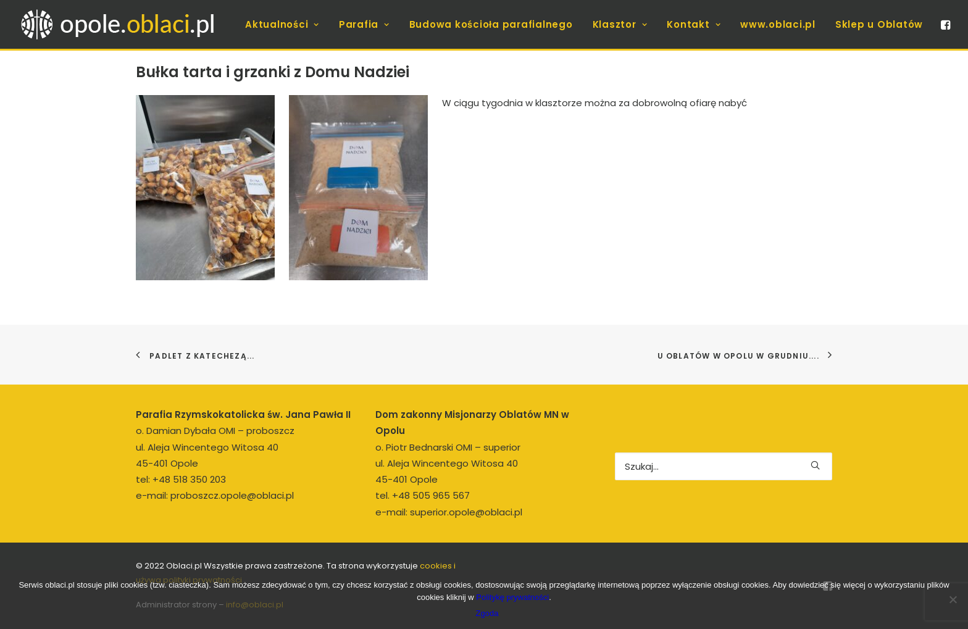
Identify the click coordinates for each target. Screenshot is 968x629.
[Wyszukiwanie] (723, 466)
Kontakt (693, 24)
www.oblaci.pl (778, 24)
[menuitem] (282, 24)
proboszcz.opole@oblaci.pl (232, 495)
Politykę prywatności (512, 597)
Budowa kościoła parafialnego (491, 24)
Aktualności (282, 24)
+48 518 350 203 (189, 479)
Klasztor (620, 24)
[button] (944, 24)
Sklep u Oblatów (879, 24)
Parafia (364, 24)
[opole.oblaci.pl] (124, 24)
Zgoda (487, 613)
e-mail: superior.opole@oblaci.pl (448, 512)
